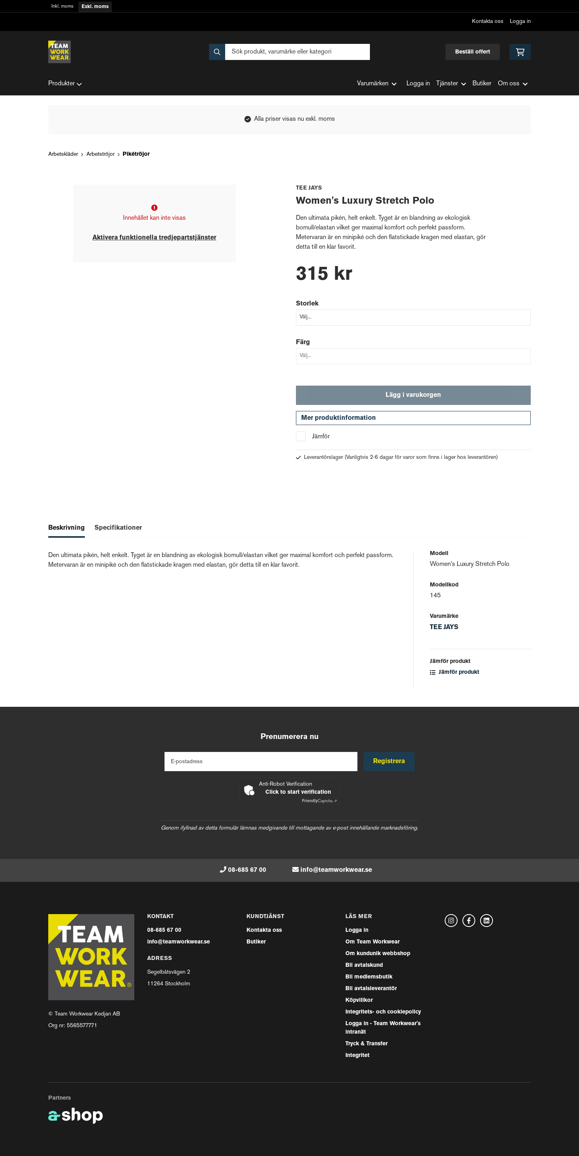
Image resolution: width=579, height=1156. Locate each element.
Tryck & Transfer (366, 1044)
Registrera (389, 761)
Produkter (65, 84)
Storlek (307, 304)
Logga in (520, 21)
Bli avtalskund (364, 965)
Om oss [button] (513, 84)
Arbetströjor (100, 154)
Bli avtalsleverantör (371, 988)
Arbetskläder (63, 154)
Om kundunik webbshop (377, 953)
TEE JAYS (444, 628)
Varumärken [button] (376, 84)
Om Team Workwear (372, 942)
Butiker (481, 84)
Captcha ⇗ (319, 801)
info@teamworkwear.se (336, 870)
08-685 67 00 (247, 870)
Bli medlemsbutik (368, 977)
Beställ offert (472, 52)
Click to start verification (298, 792)
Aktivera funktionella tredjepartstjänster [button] (154, 238)
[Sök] (289, 52)
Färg (303, 342)
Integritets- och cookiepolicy (383, 1012)
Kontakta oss (487, 21)
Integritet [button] (357, 1055)
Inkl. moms (62, 6)
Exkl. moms (95, 7)
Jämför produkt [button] (454, 673)
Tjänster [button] (451, 84)
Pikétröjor (136, 154)
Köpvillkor (359, 1000)
